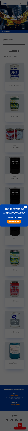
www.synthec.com (14, 221)
